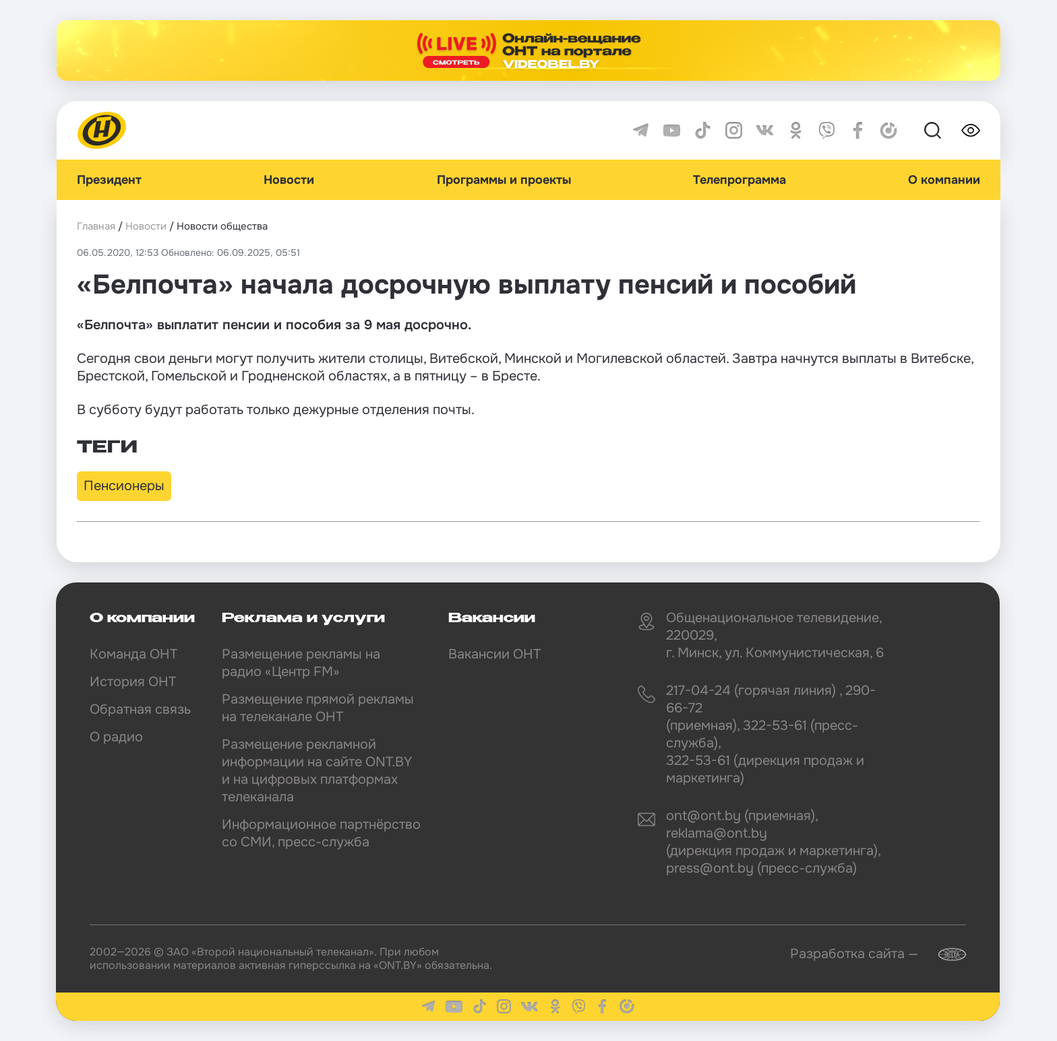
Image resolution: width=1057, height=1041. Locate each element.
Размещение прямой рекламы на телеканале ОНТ (318, 708)
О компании (944, 180)
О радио (116, 737)
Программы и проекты (504, 180)
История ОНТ (133, 681)
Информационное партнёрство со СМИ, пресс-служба (321, 833)
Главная (96, 226)
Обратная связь (140, 709)
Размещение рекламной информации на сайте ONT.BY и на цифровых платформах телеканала (317, 770)
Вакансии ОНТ (494, 654)
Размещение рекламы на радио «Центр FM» (301, 663)
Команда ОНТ (133, 654)
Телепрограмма (739, 180)
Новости (289, 180)
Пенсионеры (124, 485)
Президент (109, 180)
